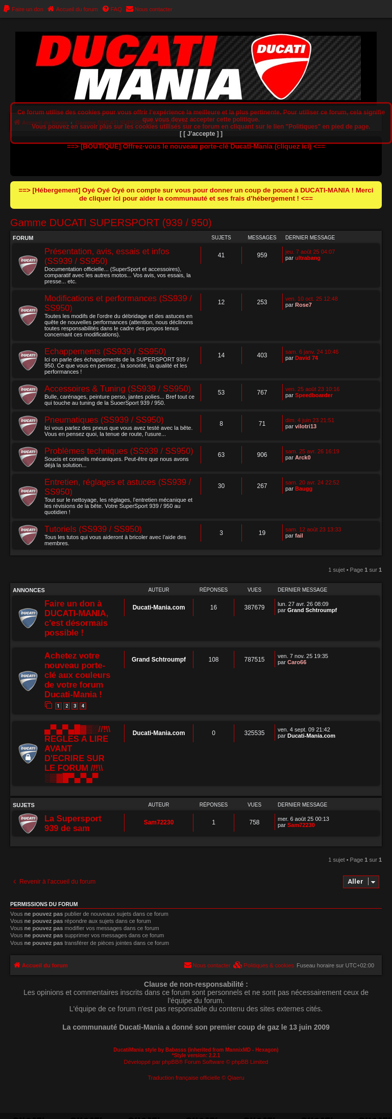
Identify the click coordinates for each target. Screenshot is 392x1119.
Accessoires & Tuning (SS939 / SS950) (117, 388)
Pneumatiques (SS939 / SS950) (104, 419)
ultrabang (308, 258)
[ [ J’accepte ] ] (201, 133)
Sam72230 (159, 822)
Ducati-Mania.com (159, 607)
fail (299, 535)
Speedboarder (314, 395)
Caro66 (296, 662)
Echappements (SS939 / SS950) (105, 351)
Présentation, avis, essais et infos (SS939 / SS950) (106, 256)
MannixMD (238, 1050)
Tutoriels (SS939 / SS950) (93, 528)
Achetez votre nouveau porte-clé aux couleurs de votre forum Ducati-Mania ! (77, 675)
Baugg (303, 488)
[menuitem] (23, 9)
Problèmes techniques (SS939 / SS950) (118, 450)
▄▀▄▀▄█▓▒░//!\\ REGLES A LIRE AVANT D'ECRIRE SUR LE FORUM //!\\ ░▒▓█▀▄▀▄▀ (77, 753)
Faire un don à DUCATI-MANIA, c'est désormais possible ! (76, 618)
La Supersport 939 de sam (73, 823)
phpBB (170, 1062)
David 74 (306, 358)
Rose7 (303, 305)
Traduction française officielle (184, 1078)
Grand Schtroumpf (312, 610)
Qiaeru (236, 1078)
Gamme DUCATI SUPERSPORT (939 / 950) (111, 222)
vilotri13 (305, 426)
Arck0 (303, 457)
